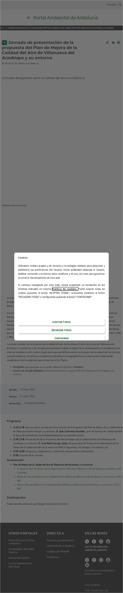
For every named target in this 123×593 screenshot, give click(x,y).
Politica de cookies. (65, 288)
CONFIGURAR (61, 338)
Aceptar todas (61, 321)
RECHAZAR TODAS (61, 330)
